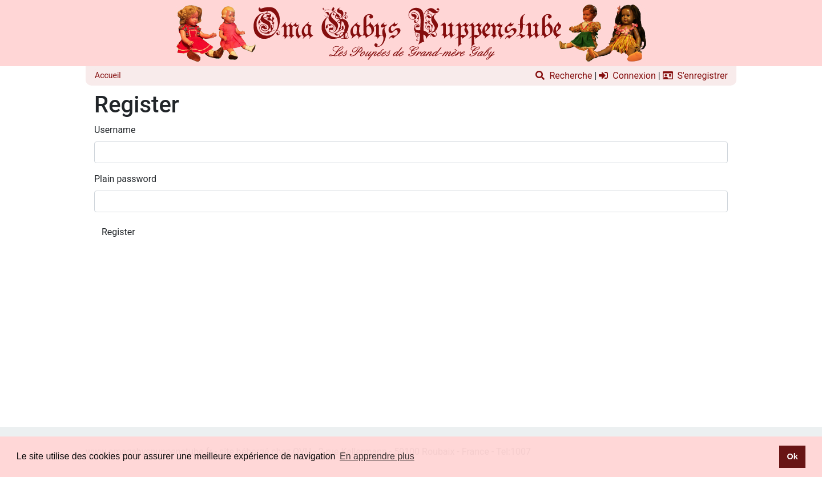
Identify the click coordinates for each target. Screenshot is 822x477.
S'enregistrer (695, 75)
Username (115, 129)
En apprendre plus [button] (377, 456)
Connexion (627, 75)
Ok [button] (792, 456)
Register (118, 232)
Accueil (108, 75)
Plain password (125, 178)
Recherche (563, 75)
